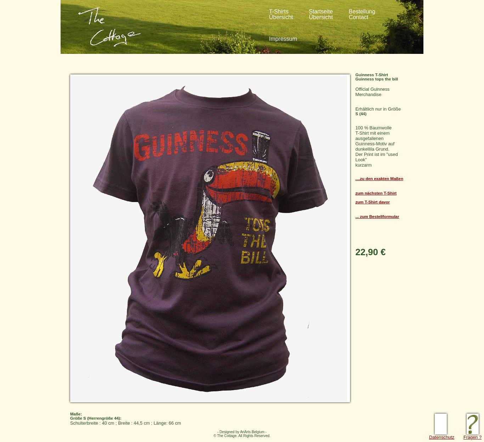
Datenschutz (441, 435)
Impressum (283, 39)
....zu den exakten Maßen (379, 179)
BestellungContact (362, 14)
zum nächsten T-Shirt (375, 193)
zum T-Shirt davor (372, 202)
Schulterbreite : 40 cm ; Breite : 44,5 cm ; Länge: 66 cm (238, 417)
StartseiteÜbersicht (321, 14)
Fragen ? (472, 435)
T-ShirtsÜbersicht (281, 14)
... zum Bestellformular (377, 216)
